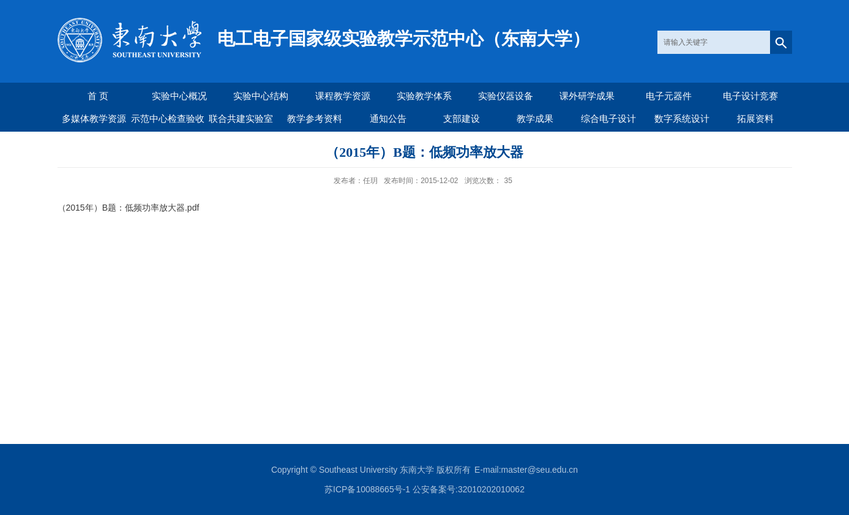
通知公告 (388, 118)
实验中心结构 (260, 96)
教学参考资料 (314, 118)
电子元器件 (669, 96)
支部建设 (461, 118)
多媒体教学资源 (94, 118)
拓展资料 (755, 118)
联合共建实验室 (241, 118)
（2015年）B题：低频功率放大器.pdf (129, 207)
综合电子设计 (608, 118)
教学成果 (535, 118)
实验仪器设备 (505, 96)
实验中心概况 (179, 96)
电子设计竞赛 (750, 96)
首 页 (98, 96)
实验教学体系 (424, 96)
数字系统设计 (681, 118)
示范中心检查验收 (167, 118)
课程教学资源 (342, 96)
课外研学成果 (587, 96)
